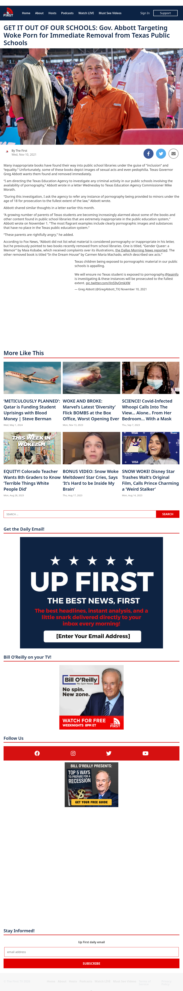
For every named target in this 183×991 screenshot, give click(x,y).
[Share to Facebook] (149, 154)
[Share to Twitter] (161, 154)
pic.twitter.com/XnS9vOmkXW (108, 283)
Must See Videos (110, 13)
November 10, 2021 (134, 289)
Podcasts (67, 13)
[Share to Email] (174, 154)
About (39, 13)
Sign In (145, 13)
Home (26, 13)
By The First (19, 151)
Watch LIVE (86, 13)
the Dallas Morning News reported (141, 250)
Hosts (52, 13)
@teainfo (172, 274)
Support (165, 13)
